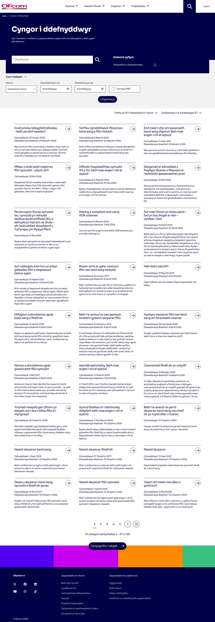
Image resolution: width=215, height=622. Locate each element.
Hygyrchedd (115, 583)
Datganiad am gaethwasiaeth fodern (79, 608)
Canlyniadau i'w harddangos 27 (181, 112)
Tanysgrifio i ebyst (107, 546)
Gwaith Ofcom (95, 4)
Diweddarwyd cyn (84, 83)
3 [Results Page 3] (107, 524)
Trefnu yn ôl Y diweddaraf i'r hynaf (135, 112)
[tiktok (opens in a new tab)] (35, 592)
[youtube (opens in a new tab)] (15, 592)
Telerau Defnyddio (118, 593)
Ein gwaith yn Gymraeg (73, 613)
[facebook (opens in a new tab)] (25, 584)
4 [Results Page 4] (114, 524)
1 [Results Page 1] (94, 524)
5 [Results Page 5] (120, 524)
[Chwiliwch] (97, 59)
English (206, 6)
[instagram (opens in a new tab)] (25, 592)
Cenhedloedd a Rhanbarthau (76, 593)
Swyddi (65, 598)
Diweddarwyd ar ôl (50, 83)
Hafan (4, 16)
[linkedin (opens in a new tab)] (35, 584)
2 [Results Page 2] (100, 524)
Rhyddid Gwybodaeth (72, 603)
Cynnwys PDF (121, 89)
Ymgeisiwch (107, 99)
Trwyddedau (140, 4)
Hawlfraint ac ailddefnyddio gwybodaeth (130, 598)
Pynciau (72, 4)
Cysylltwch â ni (68, 588)
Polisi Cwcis (115, 588)
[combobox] (21, 89)
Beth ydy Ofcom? (70, 583)
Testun (9, 83)
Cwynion (118, 4)
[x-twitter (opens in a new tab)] (15, 584)
